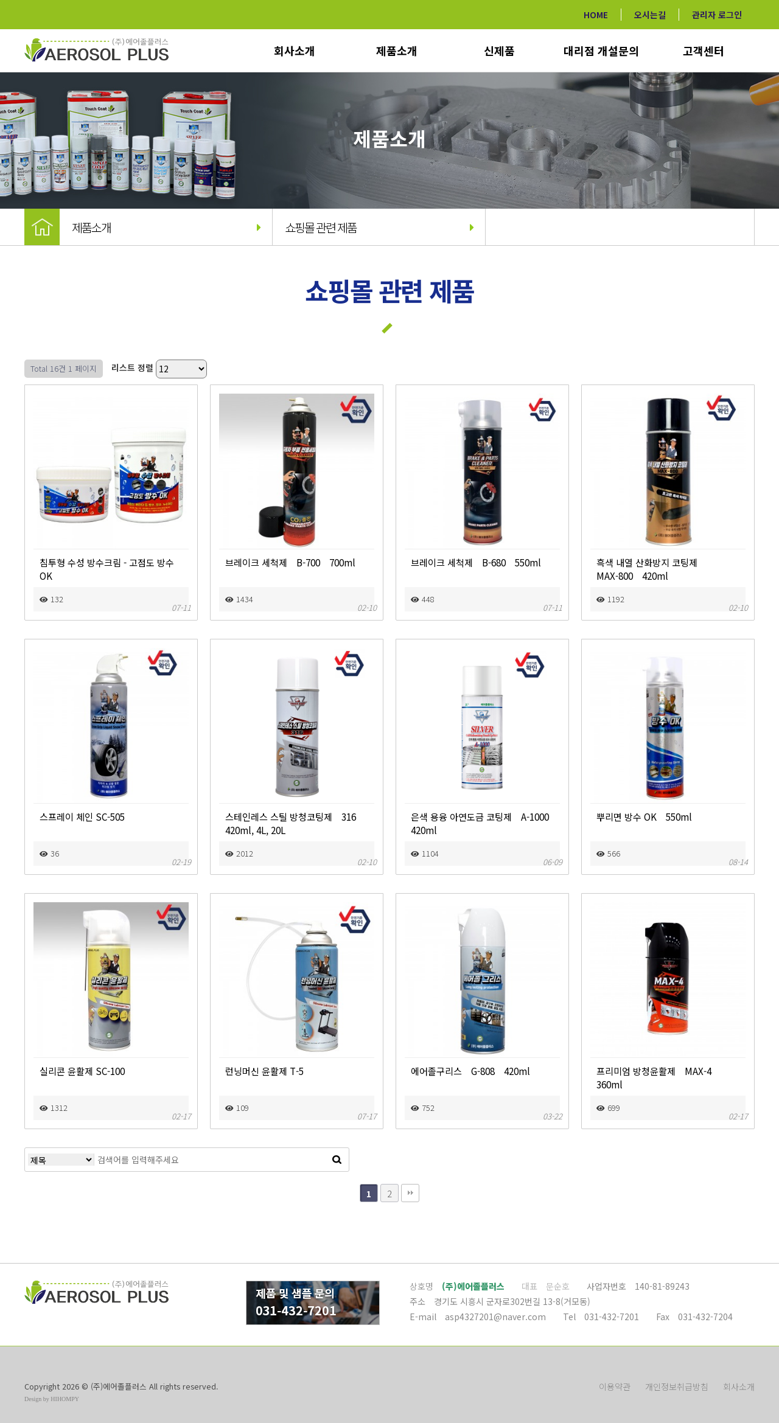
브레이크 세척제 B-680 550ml (476, 562)
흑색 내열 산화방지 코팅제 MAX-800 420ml (660, 568)
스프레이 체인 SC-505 (82, 816)
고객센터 (703, 50)
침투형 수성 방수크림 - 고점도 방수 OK (107, 568)
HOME (596, 15)
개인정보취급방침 (676, 1386)
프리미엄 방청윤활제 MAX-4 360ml (658, 1077)
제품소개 (396, 50)
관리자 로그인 (717, 15)
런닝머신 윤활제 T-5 (264, 1070)
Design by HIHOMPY (51, 1399)
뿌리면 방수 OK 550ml (644, 816)
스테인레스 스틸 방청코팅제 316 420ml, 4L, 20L (295, 823)
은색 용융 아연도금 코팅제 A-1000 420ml (482, 823)
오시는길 (650, 15)
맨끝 (410, 1193)
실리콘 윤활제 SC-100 (82, 1070)
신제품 (499, 50)
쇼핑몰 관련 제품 (379, 227)
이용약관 (615, 1386)
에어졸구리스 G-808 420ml (470, 1070)
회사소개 (294, 50)
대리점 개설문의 (601, 50)
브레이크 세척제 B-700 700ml (290, 562)
